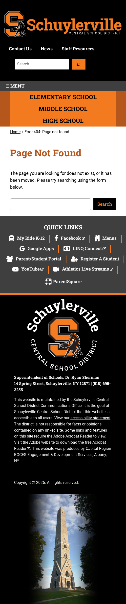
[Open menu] (14, 86)
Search (104, 204)
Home (15, 131)
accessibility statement (90, 418)
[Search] (78, 64)
